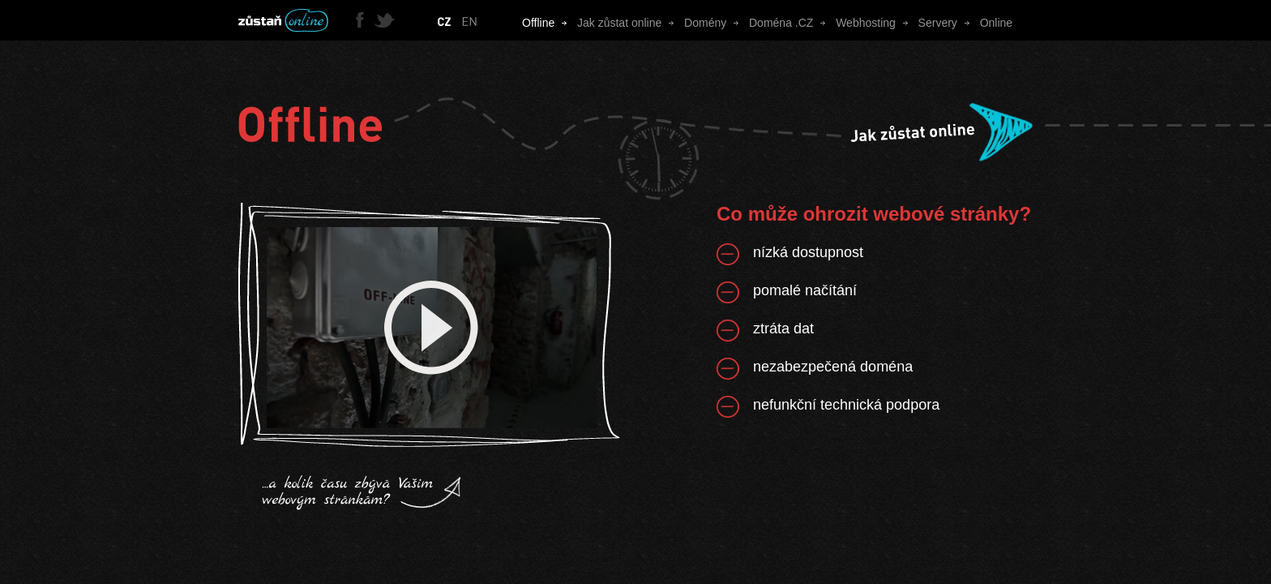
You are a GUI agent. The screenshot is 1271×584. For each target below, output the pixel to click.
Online (996, 22)
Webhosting (877, 22)
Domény (716, 22)
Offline (549, 22)
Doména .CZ (792, 22)
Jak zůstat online (630, 22)
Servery (949, 22)
